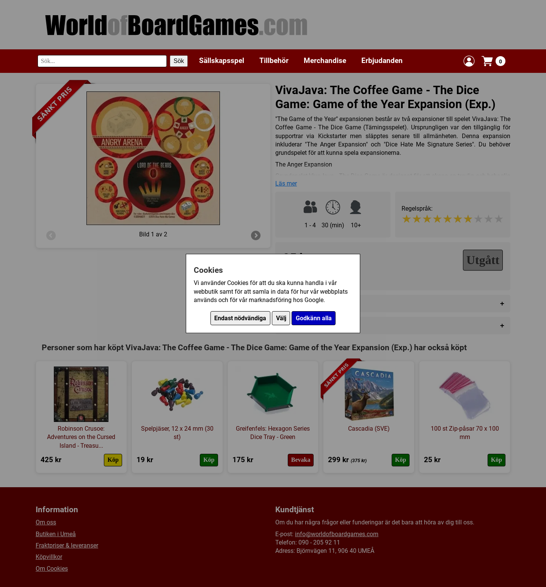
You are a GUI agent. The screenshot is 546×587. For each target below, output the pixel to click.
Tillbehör (274, 60)
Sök (179, 61)
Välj (281, 318)
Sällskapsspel (221, 60)
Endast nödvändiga (240, 318)
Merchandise (325, 60)
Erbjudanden (382, 60)
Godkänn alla (314, 318)
